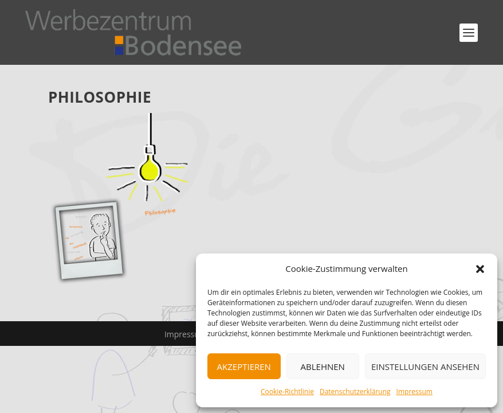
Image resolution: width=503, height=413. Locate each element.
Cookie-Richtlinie (287, 391)
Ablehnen (323, 366)
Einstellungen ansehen (425, 366)
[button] (480, 269)
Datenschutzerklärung (355, 391)
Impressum (414, 391)
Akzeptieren (244, 366)
